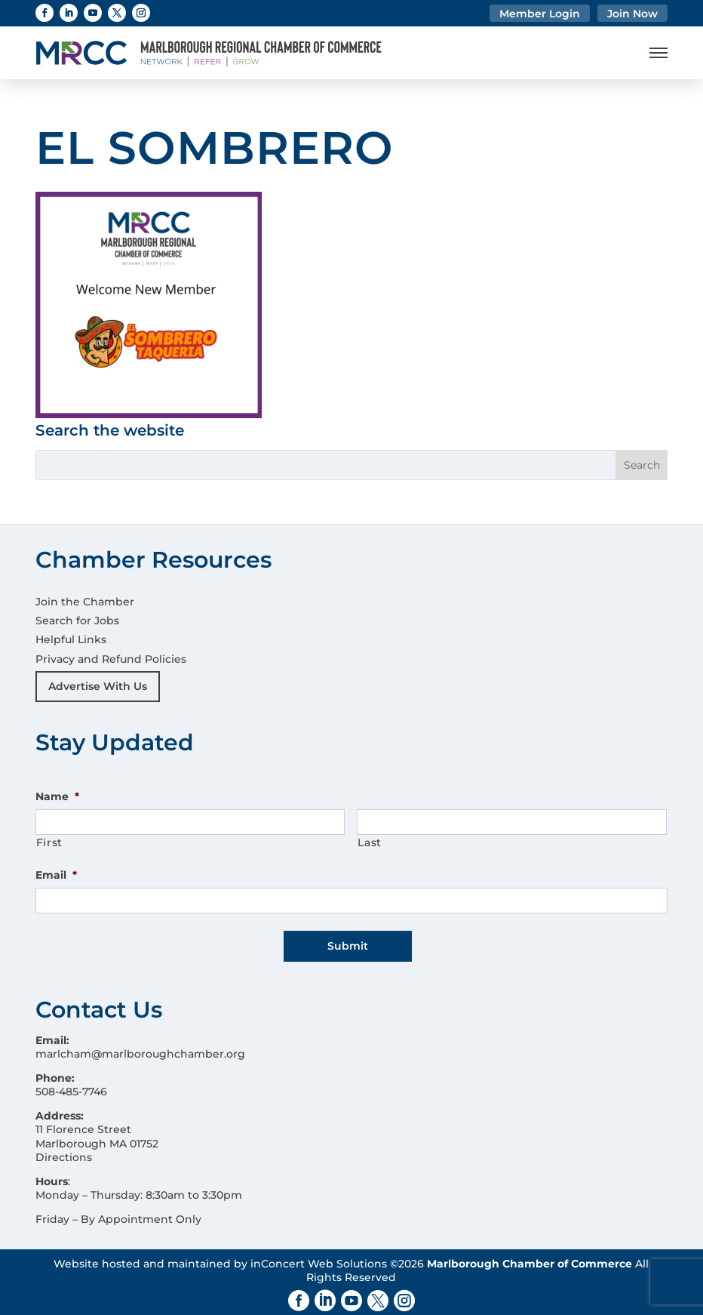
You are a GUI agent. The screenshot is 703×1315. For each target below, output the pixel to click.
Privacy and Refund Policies (110, 659)
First (49, 842)
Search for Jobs (77, 620)
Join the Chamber (84, 601)
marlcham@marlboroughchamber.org (140, 1048)
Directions (63, 1152)
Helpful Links (70, 639)
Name (57, 796)
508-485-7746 (71, 1087)
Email (56, 875)
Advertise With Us (97, 686)
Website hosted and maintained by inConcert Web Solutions (220, 1258)
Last (370, 842)
